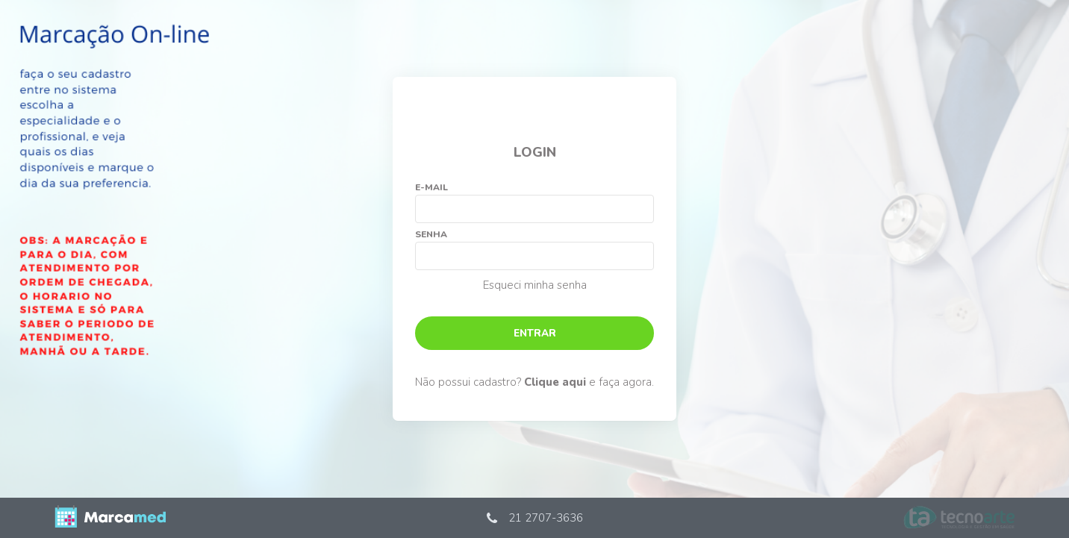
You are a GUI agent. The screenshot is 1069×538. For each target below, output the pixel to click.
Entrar (535, 333)
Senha (431, 234)
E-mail (431, 187)
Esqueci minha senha (535, 285)
